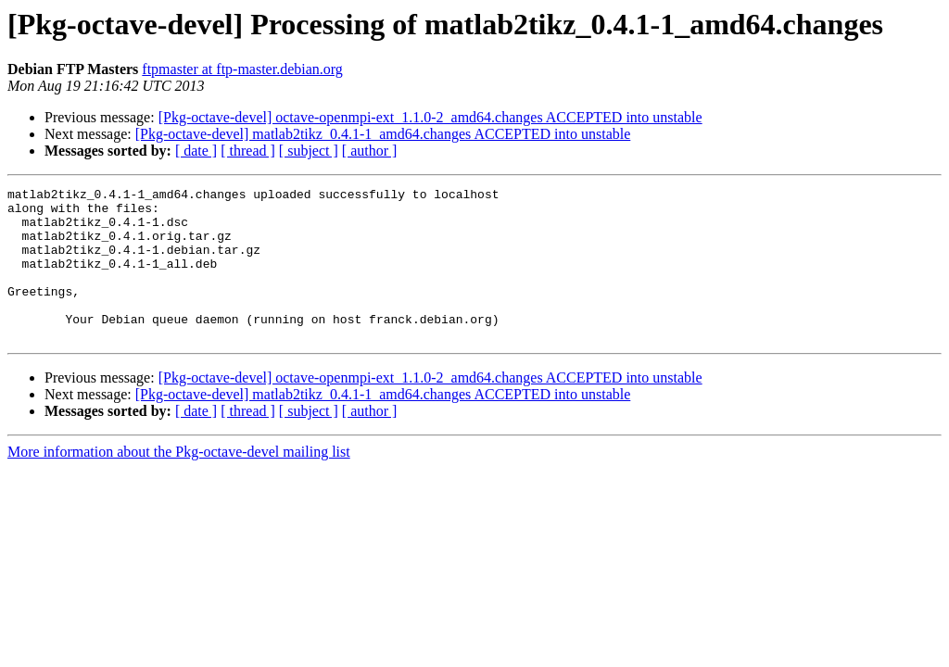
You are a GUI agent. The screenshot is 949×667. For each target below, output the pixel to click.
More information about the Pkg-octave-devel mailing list (178, 482)
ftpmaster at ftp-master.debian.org (242, 69)
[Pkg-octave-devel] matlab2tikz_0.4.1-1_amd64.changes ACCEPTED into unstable (383, 134)
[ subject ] (308, 150)
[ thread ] (248, 150)
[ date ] (196, 150)
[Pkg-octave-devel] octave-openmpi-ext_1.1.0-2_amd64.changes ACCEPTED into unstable (430, 117)
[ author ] (370, 150)
